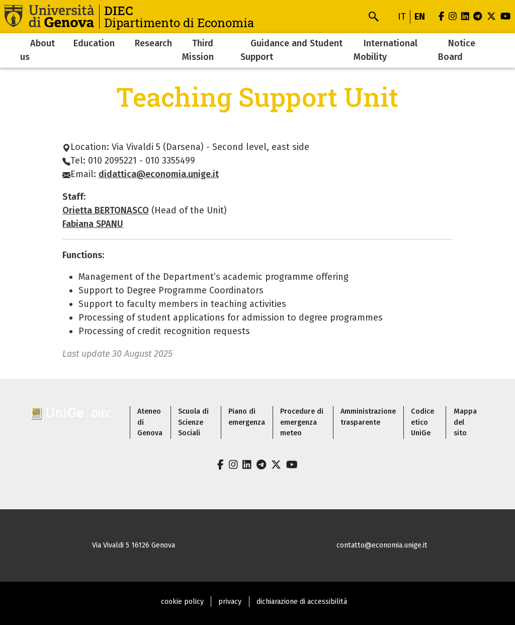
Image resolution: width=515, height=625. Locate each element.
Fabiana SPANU (92, 223)
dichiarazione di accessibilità (301, 601)
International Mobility (385, 50)
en (419, 16)
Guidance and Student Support (291, 50)
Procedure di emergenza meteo (301, 422)
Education (94, 43)
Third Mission (198, 50)
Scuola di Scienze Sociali (193, 422)
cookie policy (182, 601)
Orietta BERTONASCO (105, 210)
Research (153, 43)
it (402, 16)
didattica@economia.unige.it (159, 174)
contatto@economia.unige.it (381, 545)
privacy (229, 601)
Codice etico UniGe (422, 422)
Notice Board (456, 50)
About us (37, 50)
